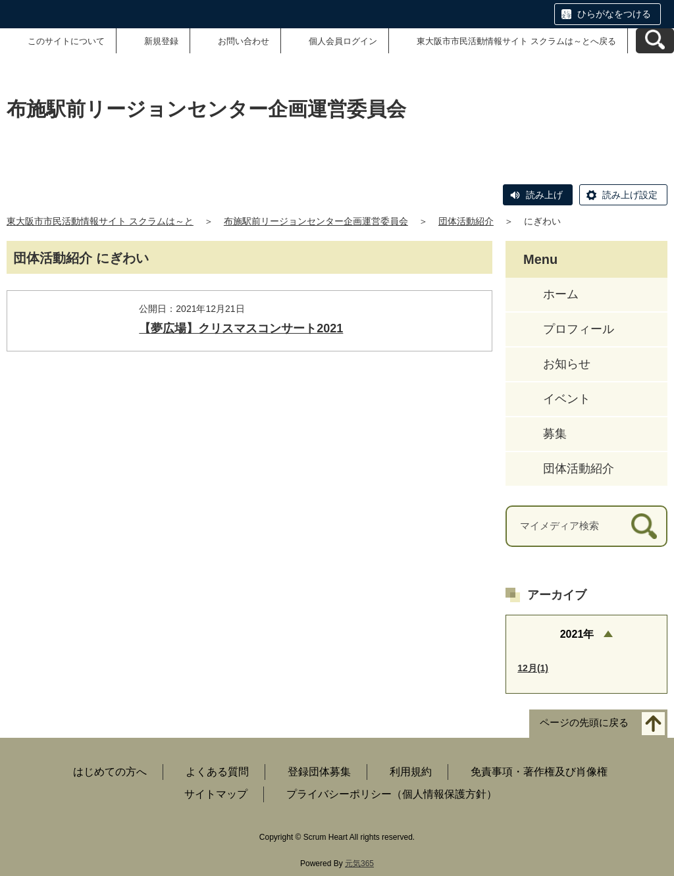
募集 (555, 433)
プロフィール (578, 329)
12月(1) (532, 668)
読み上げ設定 (630, 195)
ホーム (561, 294)
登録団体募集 (319, 771)
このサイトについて (66, 41)
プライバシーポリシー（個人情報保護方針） (391, 794)
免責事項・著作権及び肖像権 (539, 771)
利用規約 (411, 771)
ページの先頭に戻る (584, 723)
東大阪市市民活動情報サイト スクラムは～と (100, 221)
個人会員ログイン (343, 41)
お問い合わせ (243, 41)
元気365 (359, 863)
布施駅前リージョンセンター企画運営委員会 (316, 221)
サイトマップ (215, 794)
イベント (566, 398)
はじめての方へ (110, 771)
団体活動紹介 (466, 221)
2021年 (577, 634)
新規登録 (161, 41)
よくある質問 (217, 771)
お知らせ (566, 364)
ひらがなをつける (614, 14)
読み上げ (544, 195)
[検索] (644, 526)
